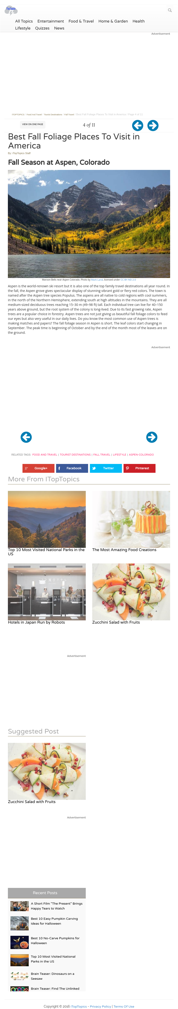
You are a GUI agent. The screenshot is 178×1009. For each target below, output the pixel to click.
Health (139, 21)
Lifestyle (22, 28)
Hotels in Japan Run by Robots (36, 622)
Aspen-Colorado (141, 454)
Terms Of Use (124, 1007)
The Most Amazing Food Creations (124, 549)
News (59, 28)
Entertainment (50, 21)
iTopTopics (79, 1007)
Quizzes (42, 28)
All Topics (24, 21)
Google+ (41, 468)
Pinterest (142, 468)
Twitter (108, 468)
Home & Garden (113, 21)
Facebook (74, 468)
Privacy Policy (100, 1007)
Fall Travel (101, 454)
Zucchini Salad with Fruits (116, 622)
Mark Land (97, 279)
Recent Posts (45, 892)
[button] (140, 129)
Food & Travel (81, 21)
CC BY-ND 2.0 (128, 279)
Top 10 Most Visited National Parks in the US (46, 552)
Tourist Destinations (75, 454)
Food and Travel (44, 454)
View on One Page (32, 124)
